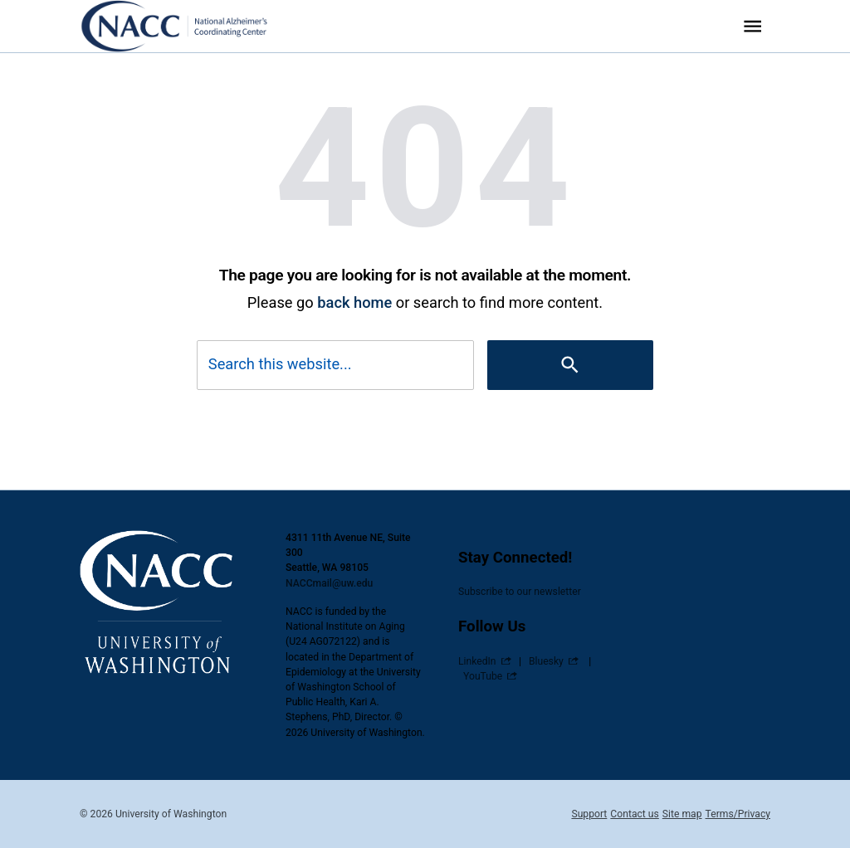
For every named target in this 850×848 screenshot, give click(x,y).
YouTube (482, 676)
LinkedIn (477, 661)
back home (354, 302)
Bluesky (546, 661)
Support (589, 814)
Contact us (634, 814)
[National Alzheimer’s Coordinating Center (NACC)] (185, 26)
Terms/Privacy (738, 814)
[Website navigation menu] (752, 26)
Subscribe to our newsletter (519, 591)
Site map (682, 814)
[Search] (570, 364)
